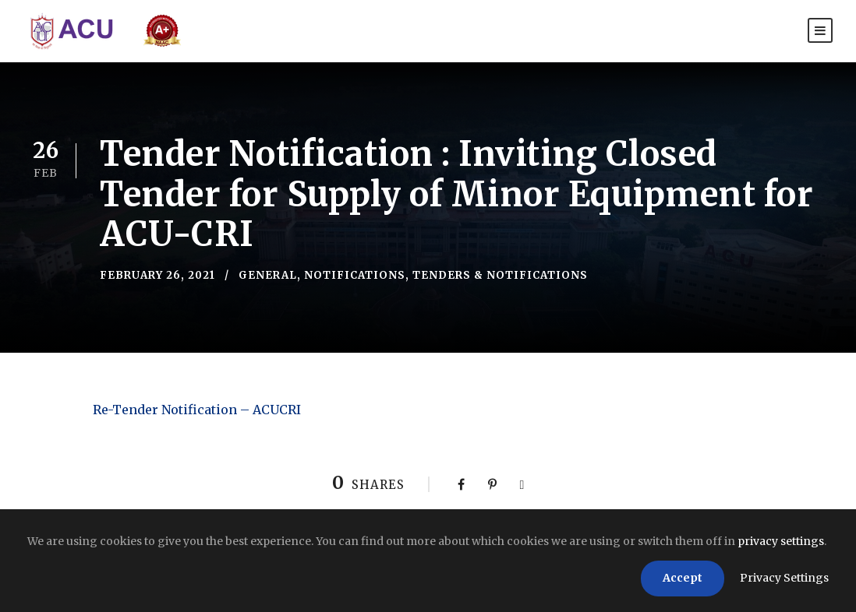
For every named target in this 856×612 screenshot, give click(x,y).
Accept (682, 578)
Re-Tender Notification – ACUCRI (197, 409)
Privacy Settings (784, 578)
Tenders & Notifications (500, 275)
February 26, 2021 (157, 275)
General (268, 275)
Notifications (354, 275)
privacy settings (781, 541)
